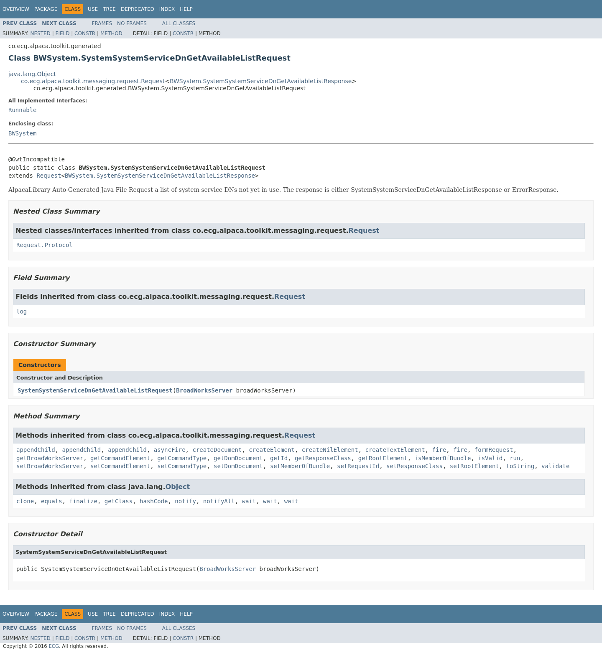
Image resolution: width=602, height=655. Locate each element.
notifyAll (219, 501)
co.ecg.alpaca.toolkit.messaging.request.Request (93, 81)
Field (62, 33)
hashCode (154, 501)
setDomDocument (238, 466)
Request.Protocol (44, 245)
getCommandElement (120, 458)
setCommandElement (120, 466)
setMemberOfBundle (300, 466)
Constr (84, 33)
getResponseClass (323, 458)
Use (93, 9)
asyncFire (170, 449)
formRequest (493, 449)
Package (45, 9)
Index (167, 9)
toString (520, 466)
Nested (40, 33)
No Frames (132, 23)
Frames (102, 23)
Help (186, 9)
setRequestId (358, 466)
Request (48, 175)
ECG (53, 646)
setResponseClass (414, 466)
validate (555, 466)
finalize (83, 501)
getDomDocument (238, 458)
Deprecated (137, 9)
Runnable (22, 110)
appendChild (35, 449)
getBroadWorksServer (49, 458)
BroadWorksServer (204, 390)
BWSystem (22, 133)
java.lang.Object (32, 74)
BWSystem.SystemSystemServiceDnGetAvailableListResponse (261, 81)
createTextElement (395, 449)
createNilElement (330, 449)
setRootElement (474, 466)
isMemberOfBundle (443, 458)
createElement (272, 449)
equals (51, 501)
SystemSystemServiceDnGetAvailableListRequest (95, 390)
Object (178, 487)
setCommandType (182, 466)
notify (185, 501)
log (21, 311)
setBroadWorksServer (49, 466)
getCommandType (182, 458)
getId (279, 458)
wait (249, 501)
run (515, 458)
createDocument (217, 449)
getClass (119, 501)
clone (25, 501)
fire (439, 449)
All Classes (178, 23)
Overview (16, 9)
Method (111, 33)
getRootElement (383, 458)
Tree (109, 9)
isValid (490, 458)
